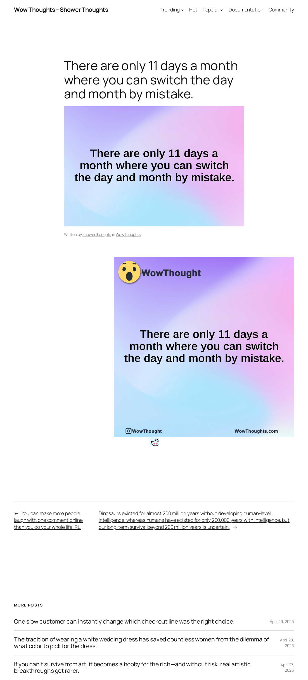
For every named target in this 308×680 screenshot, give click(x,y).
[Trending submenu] (182, 9)
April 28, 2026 (287, 642)
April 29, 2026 (282, 621)
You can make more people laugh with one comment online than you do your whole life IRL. (48, 520)
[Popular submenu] (221, 9)
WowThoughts (128, 234)
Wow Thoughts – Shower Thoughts (61, 9)
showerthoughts (96, 234)
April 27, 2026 (287, 667)
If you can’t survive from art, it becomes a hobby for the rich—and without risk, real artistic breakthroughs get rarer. (132, 667)
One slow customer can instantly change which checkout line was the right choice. (124, 621)
